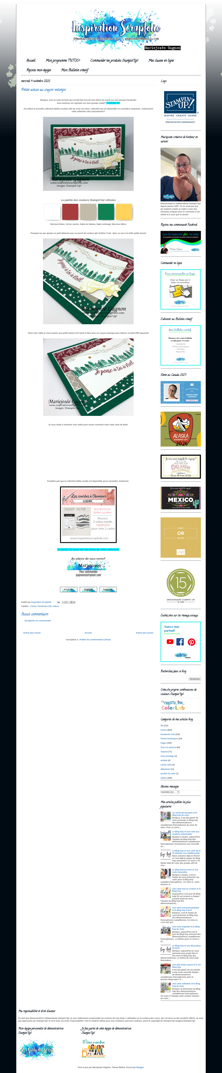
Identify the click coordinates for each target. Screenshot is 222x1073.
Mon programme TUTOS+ (63, 60)
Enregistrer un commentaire (38, 621)
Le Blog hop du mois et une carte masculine (185, 871)
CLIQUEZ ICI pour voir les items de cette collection (88, 549)
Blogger (140, 1067)
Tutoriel (164, 752)
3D (162, 725)
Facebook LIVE (45, 606)
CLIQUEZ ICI (113, 103)
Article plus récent (31, 633)
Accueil (30, 60)
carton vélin (166, 765)
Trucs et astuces (168, 747)
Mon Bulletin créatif (74, 70)
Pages (163, 743)
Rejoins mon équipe (38, 70)
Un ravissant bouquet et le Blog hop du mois (184, 814)
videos (56, 606)
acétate (164, 760)
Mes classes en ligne (161, 60)
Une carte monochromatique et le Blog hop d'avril (185, 909)
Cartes (33, 606)
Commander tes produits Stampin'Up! (114, 60)
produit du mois (168, 773)
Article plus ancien (144, 633)
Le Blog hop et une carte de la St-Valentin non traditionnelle (186, 852)
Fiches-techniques (169, 738)
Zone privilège (167, 756)
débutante (165, 769)
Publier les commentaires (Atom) (95, 639)
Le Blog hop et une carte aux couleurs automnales (185, 832)
